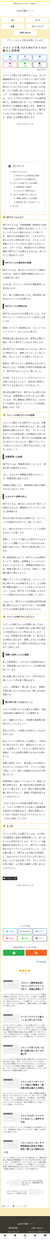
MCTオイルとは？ (20, 172)
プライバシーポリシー (37, 1232)
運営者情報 (13, 1228)
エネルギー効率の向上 (25, 191)
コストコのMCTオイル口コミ (25, 195)
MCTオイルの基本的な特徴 (27, 176)
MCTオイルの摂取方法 (25, 179)
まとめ (15, 206)
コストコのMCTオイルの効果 (25, 183)
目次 (15, 166)
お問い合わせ (37, 1228)
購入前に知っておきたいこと (28, 202)
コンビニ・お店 (10, 878)
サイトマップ (13, 1232)
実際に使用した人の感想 (26, 198)
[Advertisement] (25, 142)
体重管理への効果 (23, 187)
